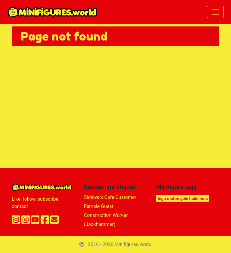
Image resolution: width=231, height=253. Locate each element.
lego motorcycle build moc (183, 198)
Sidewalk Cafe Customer (110, 197)
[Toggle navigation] (215, 12)
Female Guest (98, 206)
